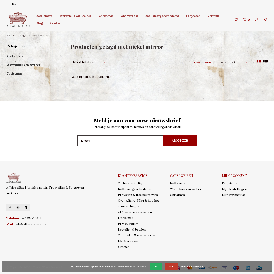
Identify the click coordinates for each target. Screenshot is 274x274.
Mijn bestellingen (234, 189)
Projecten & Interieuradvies (138, 195)
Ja (156, 266)
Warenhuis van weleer (75, 16)
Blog (39, 23)
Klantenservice (128, 241)
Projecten (193, 16)
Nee (171, 266)
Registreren (230, 183)
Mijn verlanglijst (233, 195)
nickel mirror (40, 35)
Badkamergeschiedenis (162, 16)
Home (10, 35)
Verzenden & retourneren (136, 235)
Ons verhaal (129, 16)
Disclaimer (125, 218)
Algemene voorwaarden (135, 212)
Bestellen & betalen (132, 229)
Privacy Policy (128, 224)
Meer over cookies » (192, 266)
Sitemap (124, 247)
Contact (56, 23)
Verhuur (213, 16)
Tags (23, 35)
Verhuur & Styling (130, 183)
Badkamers (44, 16)
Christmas (106, 16)
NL (15, 4)
